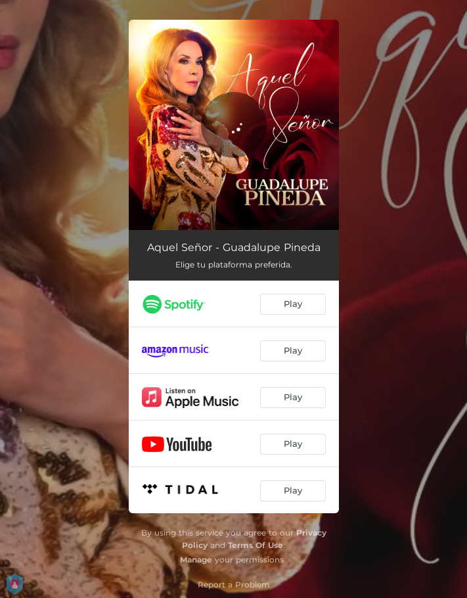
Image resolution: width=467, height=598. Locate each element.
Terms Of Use (255, 545)
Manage (196, 559)
